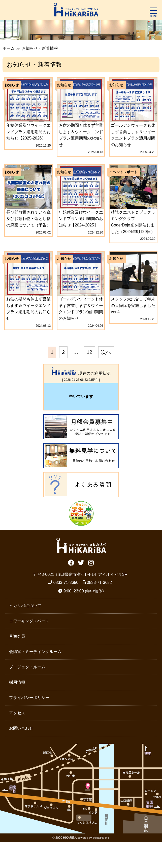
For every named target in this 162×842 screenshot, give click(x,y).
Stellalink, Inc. (101, 837)
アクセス (17, 713)
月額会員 (17, 636)
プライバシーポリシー (29, 697)
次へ (106, 352)
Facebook (71, 562)
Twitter (81, 562)
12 (89, 352)
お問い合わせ (21, 728)
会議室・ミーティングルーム (35, 651)
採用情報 (17, 682)
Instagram (90, 562)
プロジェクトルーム (27, 667)
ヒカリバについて (25, 605)
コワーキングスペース (29, 621)
